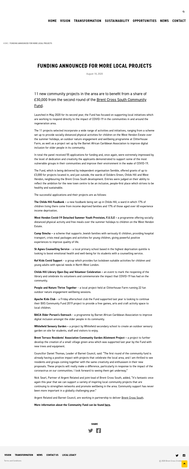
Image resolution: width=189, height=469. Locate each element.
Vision (65, 20)
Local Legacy (69, 455)
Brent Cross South (132, 397)
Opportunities (145, 20)
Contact (179, 20)
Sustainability (117, 20)
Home (52, 20)
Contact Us (52, 455)
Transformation (87, 20)
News (164, 20)
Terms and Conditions (12, 460)
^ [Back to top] (184, 465)
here (107, 405)
